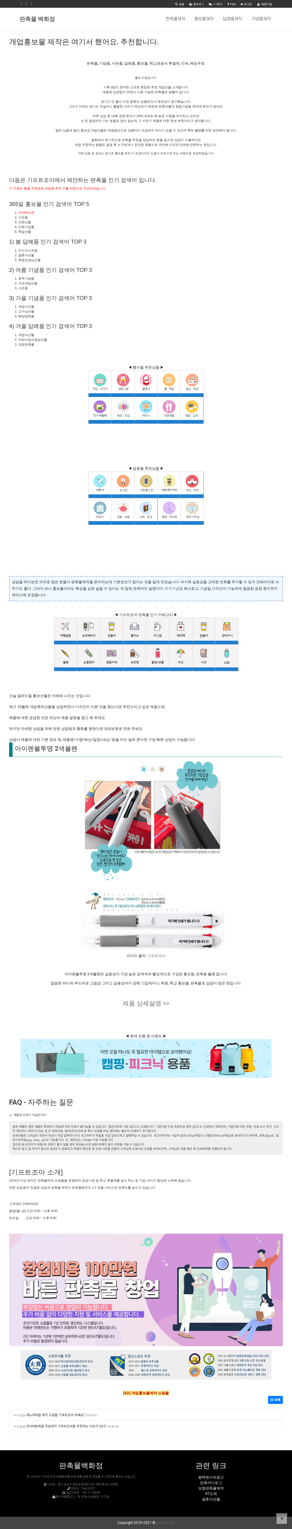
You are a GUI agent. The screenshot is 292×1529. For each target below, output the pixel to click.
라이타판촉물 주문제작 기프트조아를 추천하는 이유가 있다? (66, 1426)
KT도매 (211, 1494)
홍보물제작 (204, 19)
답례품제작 (232, 19)
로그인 (246, 4)
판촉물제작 (175, 19)
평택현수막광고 (211, 1477)
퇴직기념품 (174, 588)
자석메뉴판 (26, 212)
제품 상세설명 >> (146, 1003)
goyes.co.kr (165, 1523)
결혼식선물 (211, 1499)
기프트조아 (156, 956)
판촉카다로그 (211, 1483)
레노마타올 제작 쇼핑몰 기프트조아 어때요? (55, 1414)
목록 (275, 1400)
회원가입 (264, 4)
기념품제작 (261, 19)
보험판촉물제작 (211, 1488)
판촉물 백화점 (37, 19)
